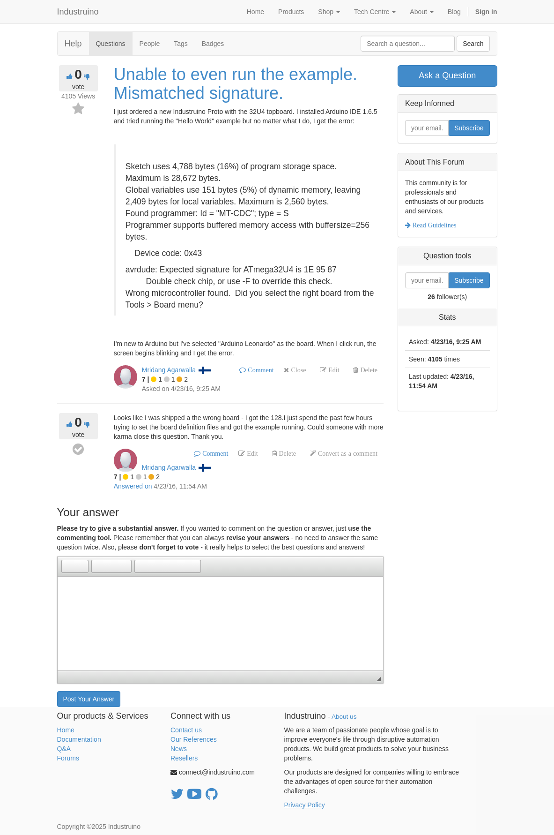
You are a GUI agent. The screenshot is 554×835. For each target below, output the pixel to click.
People (150, 43)
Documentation (79, 739)
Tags (181, 43)
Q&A (64, 748)
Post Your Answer (89, 699)
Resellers (184, 758)
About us (344, 716)
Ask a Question (447, 75)
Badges (213, 43)
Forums (68, 758)
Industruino (78, 11)
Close (297, 370)
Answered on (133, 486)
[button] (68, 566)
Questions (111, 43)
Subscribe (468, 128)
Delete (367, 370)
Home (65, 730)
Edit (332, 370)
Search (473, 43)
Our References (193, 739)
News (178, 748)
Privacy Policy (304, 805)
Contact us (186, 730)
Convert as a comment (346, 453)
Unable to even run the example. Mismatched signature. (235, 84)
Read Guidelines (433, 225)
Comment (259, 370)
